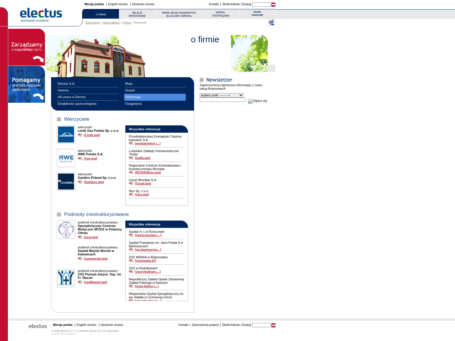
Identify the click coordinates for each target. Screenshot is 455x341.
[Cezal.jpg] (143, 183)
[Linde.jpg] (92, 135)
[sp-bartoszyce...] (148, 249)
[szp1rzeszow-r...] (148, 235)
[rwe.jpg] (90, 158)
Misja (129, 83)
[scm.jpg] (91, 237)
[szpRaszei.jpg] (95, 282)
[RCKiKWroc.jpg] (148, 172)
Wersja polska (94, 4)
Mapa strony (93, 22)
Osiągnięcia (133, 103)
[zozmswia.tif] (145, 260)
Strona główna (111, 22)
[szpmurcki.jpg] (95, 258)
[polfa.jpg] (142, 158)
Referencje (132, 97)
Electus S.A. (66, 83)
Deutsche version (143, 4)
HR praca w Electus (72, 97)
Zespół (130, 90)
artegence (70, 333)
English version (118, 4)
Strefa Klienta (231, 4)
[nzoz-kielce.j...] (146, 286)
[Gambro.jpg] (94, 182)
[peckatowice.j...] (147, 143)
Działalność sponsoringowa (77, 103)
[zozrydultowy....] (147, 271)
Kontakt (214, 4)
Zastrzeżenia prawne (205, 324)
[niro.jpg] (142, 194)
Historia (63, 90)
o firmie (126, 22)
